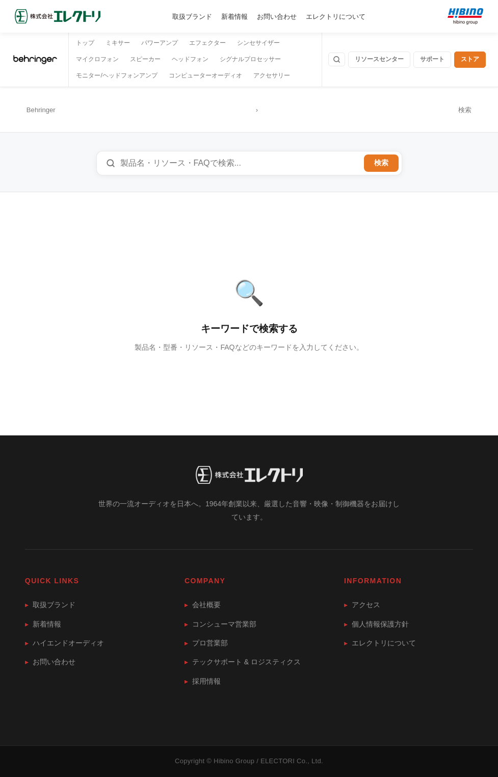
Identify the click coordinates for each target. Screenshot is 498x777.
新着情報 (234, 16)
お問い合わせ (277, 16)
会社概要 (203, 604)
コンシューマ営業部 (220, 624)
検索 (381, 163)
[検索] (336, 59)
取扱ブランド (192, 16)
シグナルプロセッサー (250, 59)
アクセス (362, 604)
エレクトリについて (335, 16)
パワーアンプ (159, 42)
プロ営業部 (206, 643)
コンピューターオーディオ (205, 75)
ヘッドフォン (190, 59)
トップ (85, 42)
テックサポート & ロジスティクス (243, 661)
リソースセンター (379, 59)
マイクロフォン (97, 59)
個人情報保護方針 (376, 624)
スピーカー (145, 59)
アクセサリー (271, 75)
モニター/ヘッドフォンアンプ (116, 75)
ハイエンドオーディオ (64, 643)
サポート (432, 59)
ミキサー (118, 42)
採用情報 (203, 681)
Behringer (41, 110)
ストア (470, 59)
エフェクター (207, 42)
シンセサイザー (258, 42)
